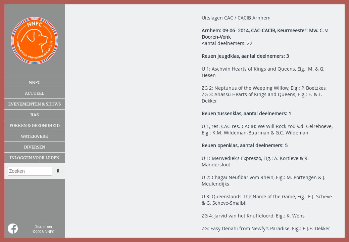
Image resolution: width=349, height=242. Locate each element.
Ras (35, 114)
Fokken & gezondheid (34, 125)
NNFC (35, 82)
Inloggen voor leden (34, 157)
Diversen (34, 147)
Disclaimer (43, 226)
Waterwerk (34, 136)
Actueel (34, 93)
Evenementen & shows (34, 104)
